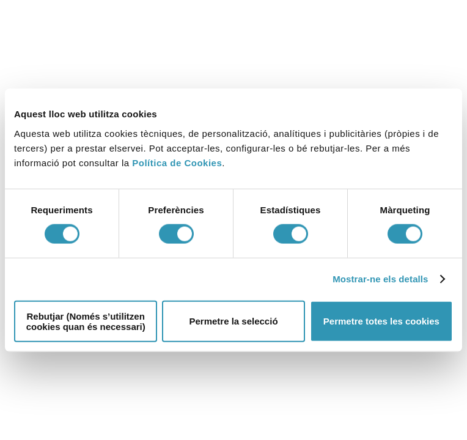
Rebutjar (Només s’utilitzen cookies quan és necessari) (85, 320)
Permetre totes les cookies (381, 321)
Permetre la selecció (233, 321)
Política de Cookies (177, 162)
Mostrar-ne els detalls (380, 279)
